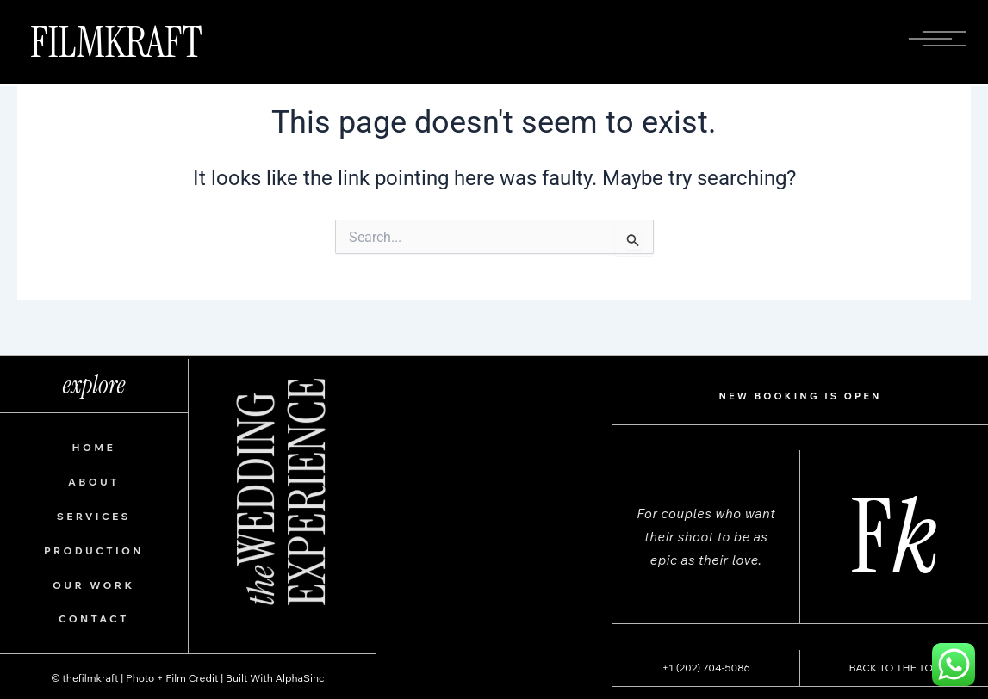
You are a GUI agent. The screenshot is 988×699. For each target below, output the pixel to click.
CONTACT (94, 618)
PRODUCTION (94, 550)
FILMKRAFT (116, 42)
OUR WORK (93, 584)
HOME (94, 447)
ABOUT (94, 481)
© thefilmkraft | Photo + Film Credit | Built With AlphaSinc (187, 677)
